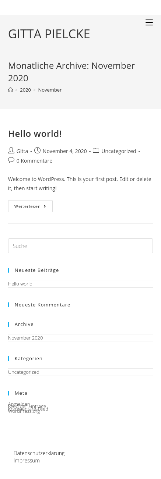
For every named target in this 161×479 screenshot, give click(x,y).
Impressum (27, 460)
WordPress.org (24, 411)
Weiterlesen (33, 207)
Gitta (22, 151)
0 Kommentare (34, 160)
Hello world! (35, 133)
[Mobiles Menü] (149, 22)
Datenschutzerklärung (39, 453)
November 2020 (25, 337)
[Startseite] (10, 89)
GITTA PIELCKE (49, 33)
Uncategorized (118, 151)
